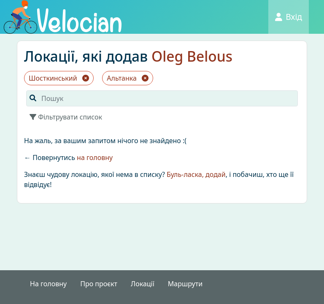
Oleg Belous (191, 56)
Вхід (288, 16)
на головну (95, 157)
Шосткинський (59, 78)
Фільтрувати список (66, 117)
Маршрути (185, 283)
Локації (142, 283)
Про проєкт (98, 283)
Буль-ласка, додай (196, 174)
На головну (48, 283)
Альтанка (127, 78)
